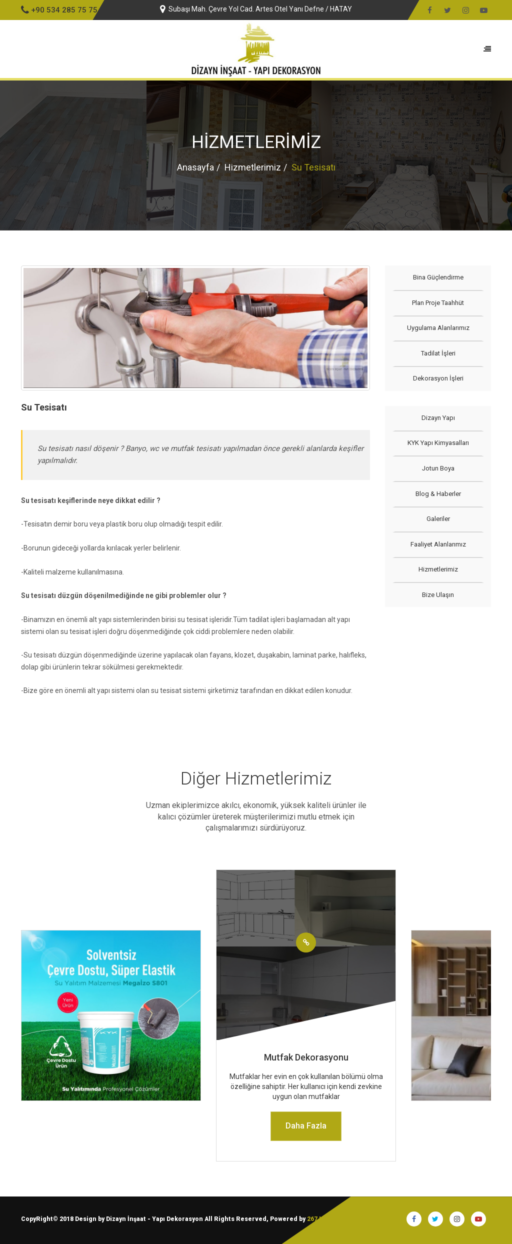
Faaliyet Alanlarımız (438, 544)
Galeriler (438, 518)
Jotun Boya (438, 468)
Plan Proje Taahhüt (438, 302)
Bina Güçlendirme (437, 277)
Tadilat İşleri (437, 353)
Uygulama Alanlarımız (437, 328)
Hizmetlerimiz (252, 167)
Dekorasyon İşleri (437, 378)
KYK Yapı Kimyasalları (437, 442)
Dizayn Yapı (437, 418)
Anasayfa (195, 167)
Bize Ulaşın (438, 594)
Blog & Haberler (437, 494)
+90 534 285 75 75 (59, 10)
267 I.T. (317, 1219)
